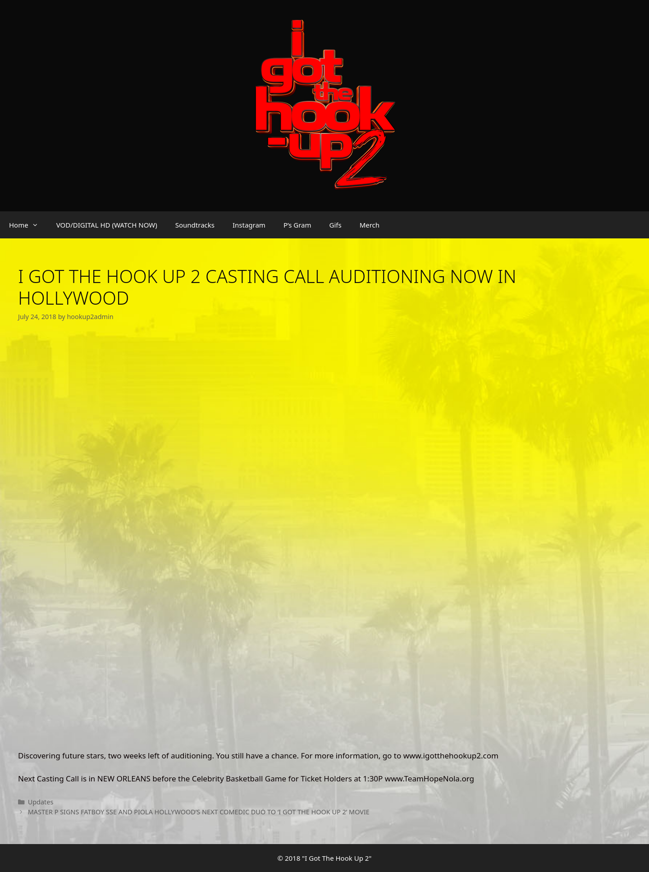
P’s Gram (297, 224)
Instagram (249, 224)
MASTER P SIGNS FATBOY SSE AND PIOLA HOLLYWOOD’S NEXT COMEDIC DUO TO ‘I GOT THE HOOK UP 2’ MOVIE (199, 812)
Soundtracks (195, 224)
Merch (369, 224)
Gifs (335, 224)
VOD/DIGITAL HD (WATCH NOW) (106, 224)
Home (28, 224)
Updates (41, 802)
